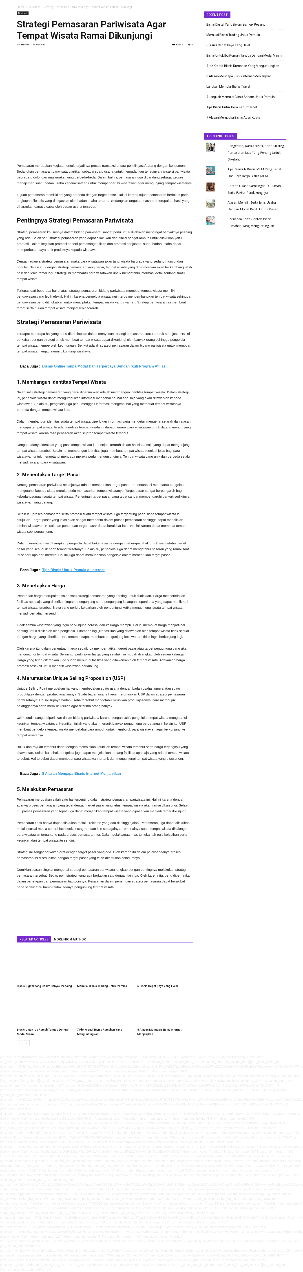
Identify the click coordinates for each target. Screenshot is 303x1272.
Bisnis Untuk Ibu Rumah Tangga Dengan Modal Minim (244, 55)
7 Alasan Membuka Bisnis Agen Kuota (233, 117)
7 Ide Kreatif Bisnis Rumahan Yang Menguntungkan (242, 66)
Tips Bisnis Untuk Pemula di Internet (231, 107)
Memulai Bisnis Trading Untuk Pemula (102, 986)
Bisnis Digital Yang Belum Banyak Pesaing (44, 986)
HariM (25, 44)
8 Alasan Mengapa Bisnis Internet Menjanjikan (239, 76)
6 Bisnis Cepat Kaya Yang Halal (157, 986)
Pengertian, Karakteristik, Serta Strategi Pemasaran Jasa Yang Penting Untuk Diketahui (256, 152)
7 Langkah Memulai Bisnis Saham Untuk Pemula (240, 97)
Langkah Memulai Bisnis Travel (228, 86)
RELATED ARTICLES (34, 939)
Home (21, 7)
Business (34, 7)
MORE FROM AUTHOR (70, 939)
